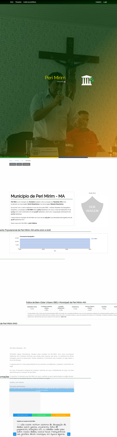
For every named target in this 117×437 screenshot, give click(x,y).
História (19, 164)
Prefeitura (12, 164)
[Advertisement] (55, 179)
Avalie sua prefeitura (29, 2)
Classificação (26, 164)
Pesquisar (18, 2)
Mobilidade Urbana (90, 306)
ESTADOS (17, 160)
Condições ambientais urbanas (104, 307)
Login (105, 2)
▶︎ (56, 434)
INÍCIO (10, 160)
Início (11, 2)
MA (22, 160)
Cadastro (98, 2)
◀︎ (27, 434)
